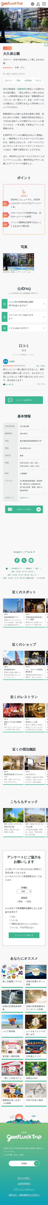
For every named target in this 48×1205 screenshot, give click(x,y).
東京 (5, 89)
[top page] (7, 568)
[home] (12, 4)
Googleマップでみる (22, 552)
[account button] (38, 4)
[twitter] (24, 560)
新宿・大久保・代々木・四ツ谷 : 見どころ (22, 575)
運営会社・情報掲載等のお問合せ (24, 1195)
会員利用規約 (24, 1184)
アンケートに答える (24, 935)
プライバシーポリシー (24, 1189)
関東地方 (29, 568)
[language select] (32, 4)
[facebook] (17, 560)
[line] (31, 560)
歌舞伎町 (21, 89)
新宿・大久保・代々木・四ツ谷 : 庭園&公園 (18, 578)
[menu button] (44, 4)
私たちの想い (24, 1178)
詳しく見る (41, 366)
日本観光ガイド (16, 568)
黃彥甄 (12, 361)
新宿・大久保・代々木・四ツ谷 (22, 572)
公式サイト (24, 498)
